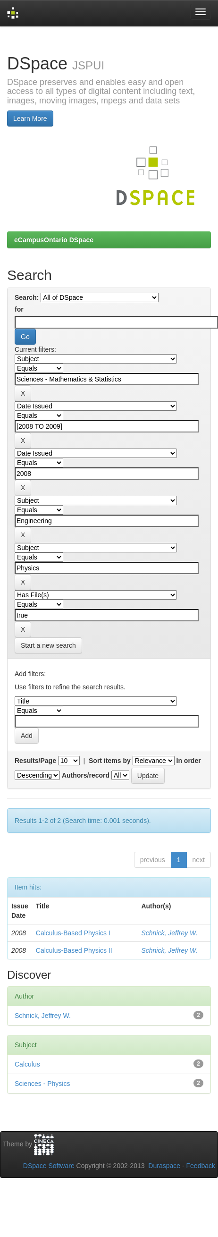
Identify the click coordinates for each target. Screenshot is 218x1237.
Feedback (200, 1165)
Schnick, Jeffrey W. (169, 933)
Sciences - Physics (42, 1083)
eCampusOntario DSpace (53, 240)
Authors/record (85, 775)
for (19, 309)
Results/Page (35, 760)
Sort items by (110, 760)
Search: (27, 297)
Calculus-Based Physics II (74, 950)
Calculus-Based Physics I (73, 933)
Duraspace (164, 1165)
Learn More (30, 118)
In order (188, 760)
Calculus (27, 1064)
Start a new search (48, 645)
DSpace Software (49, 1165)
